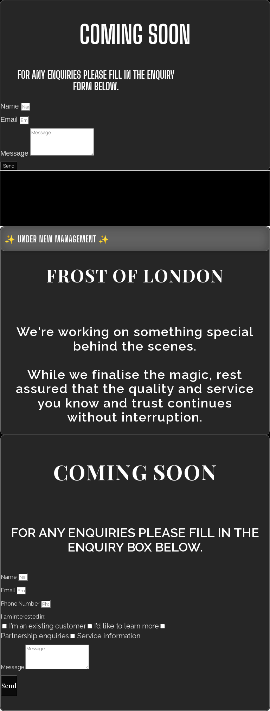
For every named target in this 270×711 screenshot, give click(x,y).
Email (9, 119)
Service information (108, 636)
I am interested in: (23, 616)
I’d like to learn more (126, 626)
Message (15, 153)
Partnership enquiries (35, 636)
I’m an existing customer (47, 626)
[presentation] (53, 197)
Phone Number (21, 603)
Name (10, 106)
